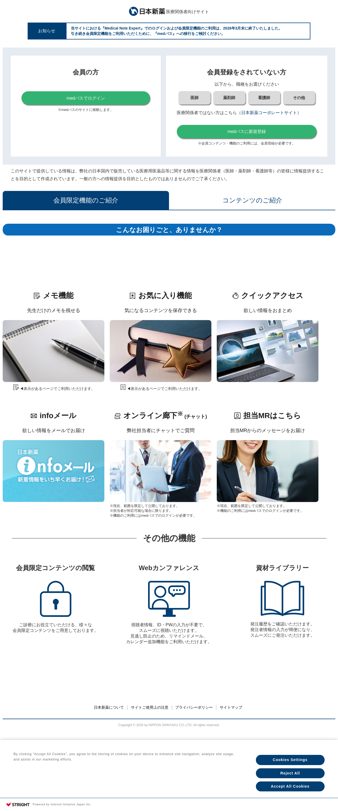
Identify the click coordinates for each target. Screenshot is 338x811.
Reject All (290, 772)
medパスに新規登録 (246, 131)
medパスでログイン (86, 98)
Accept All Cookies (290, 786)
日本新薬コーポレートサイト (269, 112)
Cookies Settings (290, 758)
